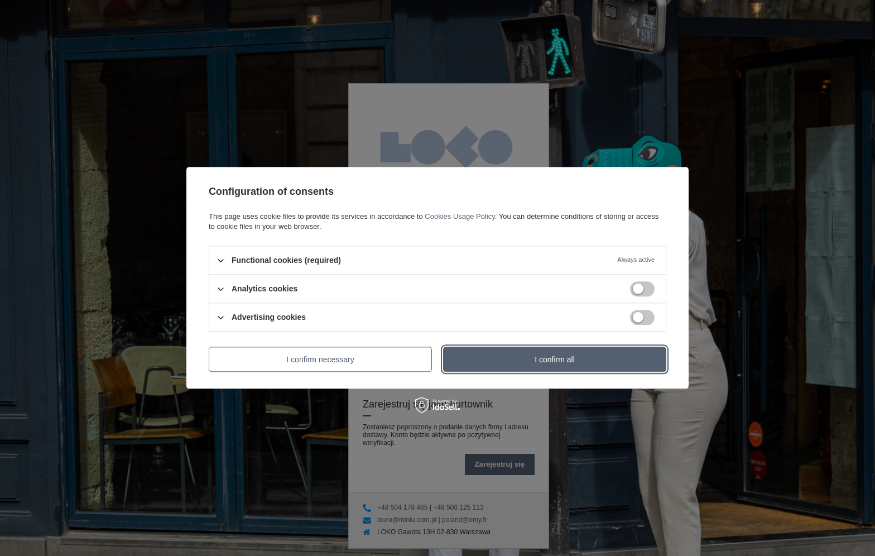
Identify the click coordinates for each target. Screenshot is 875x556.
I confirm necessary (320, 359)
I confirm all (555, 359)
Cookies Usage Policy (459, 216)
